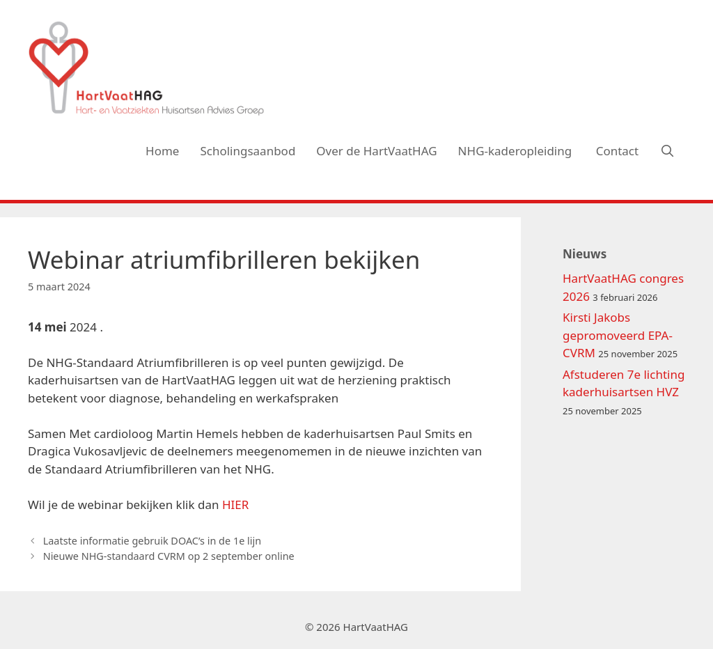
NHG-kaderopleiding (516, 151)
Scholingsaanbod (247, 151)
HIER (235, 504)
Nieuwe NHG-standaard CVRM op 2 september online (169, 556)
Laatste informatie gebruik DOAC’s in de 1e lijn (152, 540)
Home (162, 151)
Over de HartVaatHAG (376, 151)
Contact (617, 151)
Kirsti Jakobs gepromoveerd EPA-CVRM (618, 335)
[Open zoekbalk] (667, 151)
